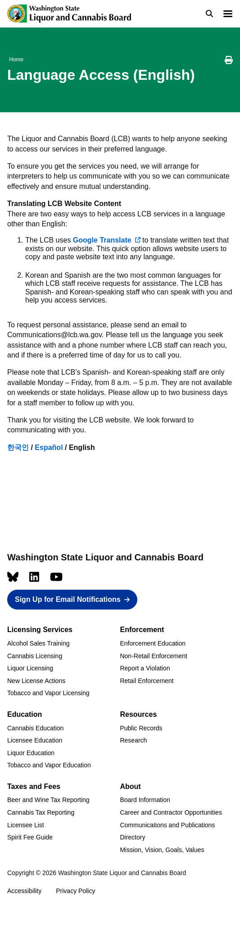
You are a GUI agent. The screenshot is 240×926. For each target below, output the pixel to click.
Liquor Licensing (30, 668)
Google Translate (102, 240)
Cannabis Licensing (34, 656)
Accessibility (24, 890)
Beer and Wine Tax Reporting (48, 799)
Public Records (141, 728)
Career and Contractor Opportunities (171, 812)
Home (16, 59)
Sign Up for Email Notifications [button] (68, 599)
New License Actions (36, 680)
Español (49, 447)
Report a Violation (145, 668)
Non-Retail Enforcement (153, 656)
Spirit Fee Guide (30, 837)
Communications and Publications (167, 825)
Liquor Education (30, 752)
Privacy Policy (75, 890)
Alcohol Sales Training (38, 643)
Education (24, 714)
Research (133, 740)
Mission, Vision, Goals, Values (162, 849)
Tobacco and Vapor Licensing (48, 693)
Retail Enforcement (146, 680)
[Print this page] (229, 61)
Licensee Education (34, 740)
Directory (132, 837)
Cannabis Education (35, 728)
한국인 (18, 447)
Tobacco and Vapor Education (49, 765)
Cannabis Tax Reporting (40, 812)
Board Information (145, 799)
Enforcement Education (153, 643)
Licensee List (25, 825)
